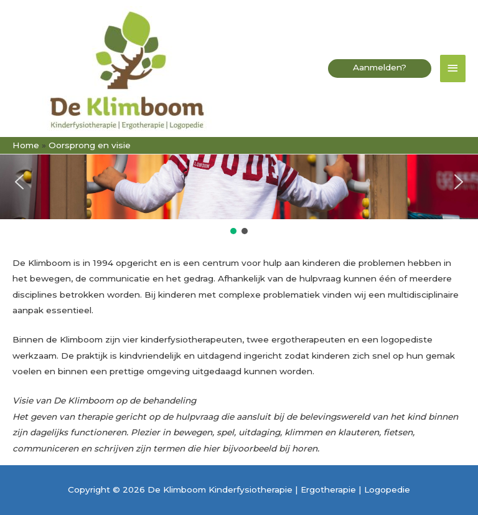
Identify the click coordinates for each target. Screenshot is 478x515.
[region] (239, 190)
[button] (379, 68)
